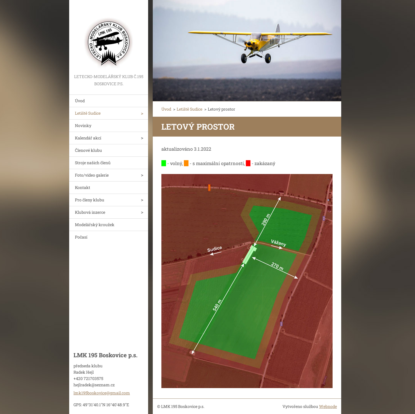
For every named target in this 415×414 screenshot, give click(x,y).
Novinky (83, 125)
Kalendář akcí (88, 138)
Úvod (80, 100)
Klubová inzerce (90, 212)
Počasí (81, 237)
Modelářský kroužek (94, 224)
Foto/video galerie (92, 175)
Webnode (328, 406)
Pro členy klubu (89, 200)
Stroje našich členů (93, 162)
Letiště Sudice (88, 113)
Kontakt (82, 187)
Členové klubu (88, 150)
